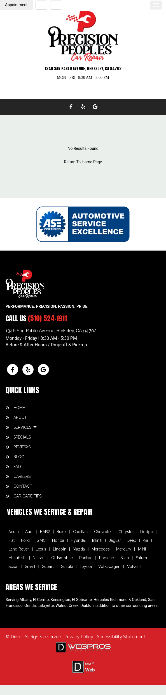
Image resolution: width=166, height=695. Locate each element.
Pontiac (85, 558)
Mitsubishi (17, 558)
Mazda (79, 549)
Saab (124, 558)
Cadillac (80, 531)
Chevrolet (103, 531)
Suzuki (67, 566)
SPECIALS (22, 437)
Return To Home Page (83, 162)
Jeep (131, 540)
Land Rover (18, 549)
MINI (142, 549)
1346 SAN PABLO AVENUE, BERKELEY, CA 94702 (83, 69)
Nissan (39, 558)
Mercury (123, 549)
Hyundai (78, 540)
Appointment (16, 5)
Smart (30, 566)
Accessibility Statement (120, 636)
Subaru (48, 566)
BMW (45, 531)
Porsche (106, 558)
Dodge (146, 531)
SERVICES (22, 427)
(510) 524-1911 (47, 318)
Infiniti (97, 540)
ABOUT (20, 417)
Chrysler (126, 531)
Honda (58, 540)
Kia (145, 540)
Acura (13, 531)
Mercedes (101, 549)
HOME (19, 407)
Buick (61, 531)
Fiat (11, 540)
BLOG (18, 457)
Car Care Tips (27, 496)
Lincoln (59, 549)
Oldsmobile (62, 558)
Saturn (141, 558)
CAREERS (22, 476)
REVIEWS (22, 447)
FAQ (17, 466)
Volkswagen (109, 566)
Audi (29, 531)
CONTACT (22, 486)
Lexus (41, 549)
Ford (25, 540)
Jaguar (115, 540)
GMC (41, 540)
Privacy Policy (79, 636)
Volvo (132, 566)
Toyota (86, 566)
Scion (13, 566)
